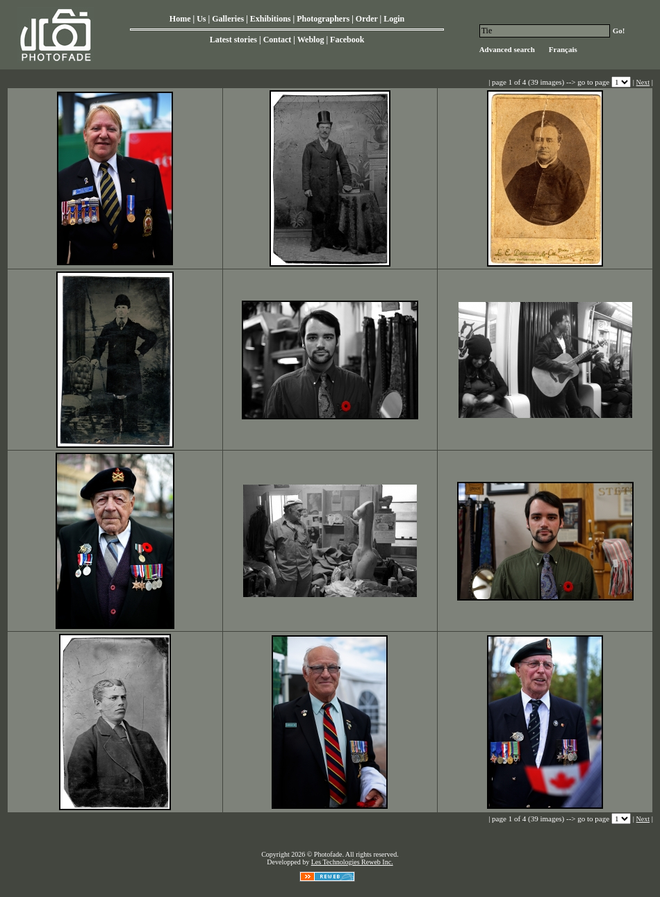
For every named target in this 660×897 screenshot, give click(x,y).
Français (563, 49)
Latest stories (233, 39)
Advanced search (507, 49)
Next (643, 82)
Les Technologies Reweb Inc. (352, 862)
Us (201, 19)
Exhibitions (270, 19)
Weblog (310, 39)
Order (367, 19)
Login (393, 19)
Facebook (347, 39)
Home (180, 19)
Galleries (228, 19)
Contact (277, 39)
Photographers (323, 19)
